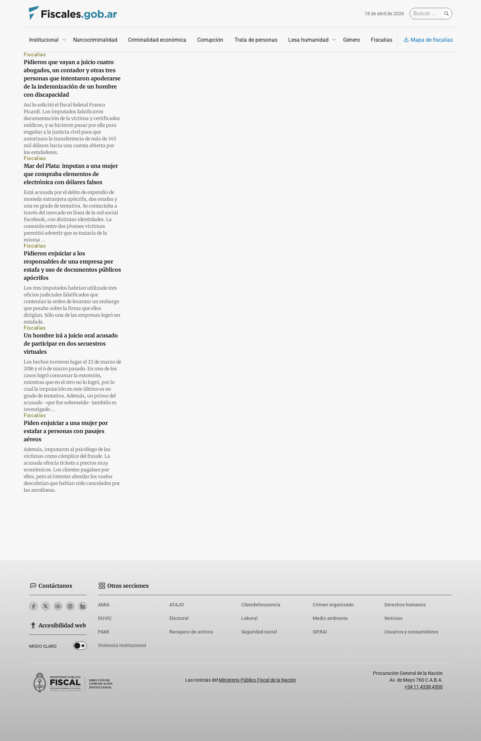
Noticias (393, 618)
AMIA (103, 604)
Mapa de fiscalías (428, 40)
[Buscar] (427, 13)
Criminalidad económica (157, 40)
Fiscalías (381, 40)
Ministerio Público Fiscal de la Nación (257, 680)
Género (351, 40)
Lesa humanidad (308, 40)
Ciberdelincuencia (260, 604)
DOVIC (105, 618)
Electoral (179, 618)
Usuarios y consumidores (411, 632)
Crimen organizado (333, 604)
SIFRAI (320, 632)
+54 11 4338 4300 (423, 686)
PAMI (103, 632)
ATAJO (176, 604)
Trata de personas (255, 40)
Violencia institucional (122, 645)
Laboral (249, 618)
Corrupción (210, 40)
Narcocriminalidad (95, 40)
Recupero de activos (191, 632)
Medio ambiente (330, 618)
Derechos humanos (405, 604)
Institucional (44, 40)
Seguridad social (259, 632)
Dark (80, 647)
